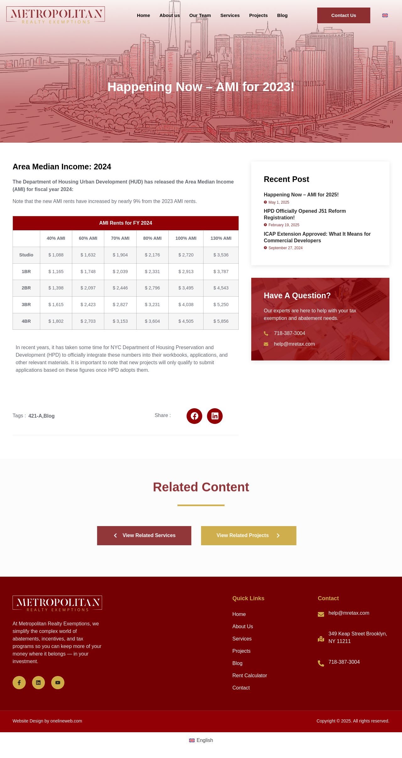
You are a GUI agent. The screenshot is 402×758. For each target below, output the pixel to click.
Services (230, 15)
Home (143, 15)
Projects (258, 15)
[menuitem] (385, 15)
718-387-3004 (344, 662)
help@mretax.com (349, 613)
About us (170, 15)
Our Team (200, 15)
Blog (282, 15)
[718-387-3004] (321, 663)
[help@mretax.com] (321, 614)
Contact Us (343, 15)
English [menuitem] (205, 740)
